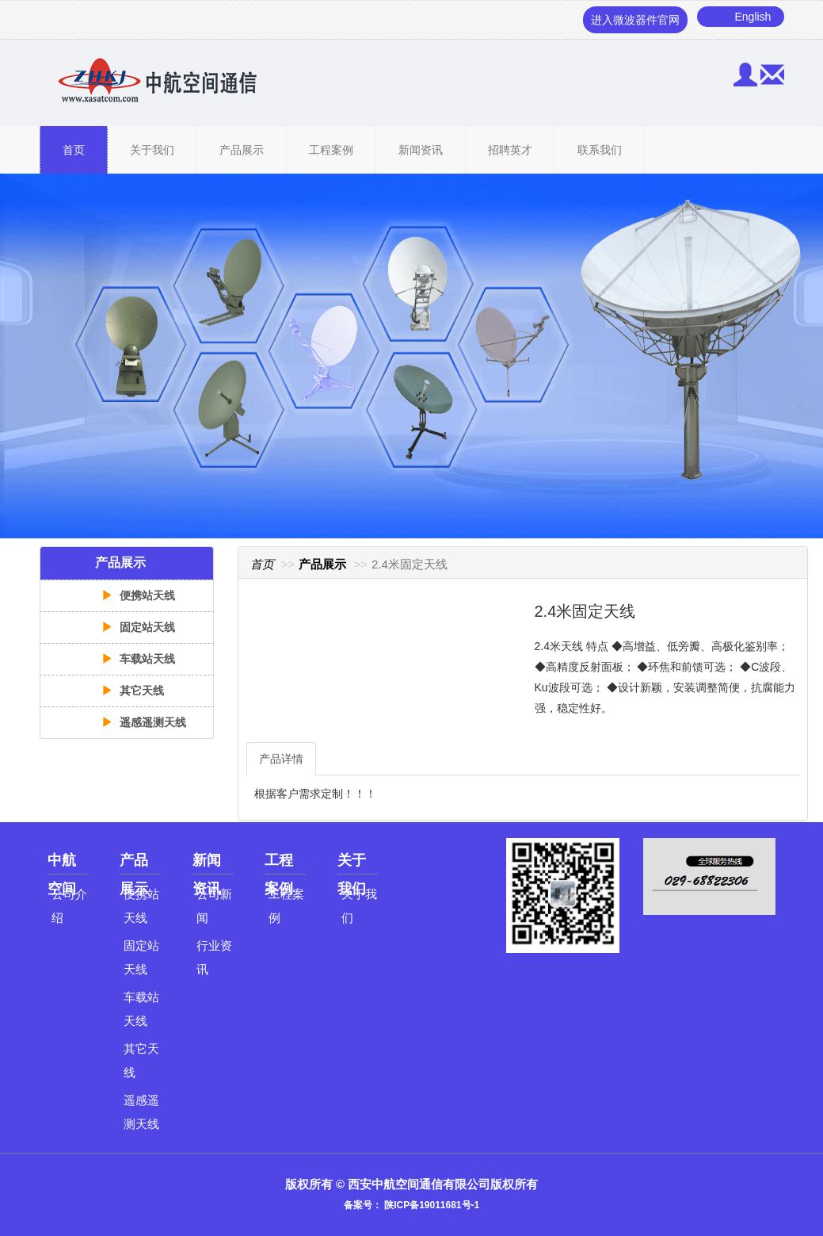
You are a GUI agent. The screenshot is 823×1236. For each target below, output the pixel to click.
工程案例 (331, 149)
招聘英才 (510, 149)
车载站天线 (138, 658)
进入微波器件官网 (635, 19)
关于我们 (152, 149)
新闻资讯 (420, 149)
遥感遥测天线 (144, 722)
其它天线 (133, 690)
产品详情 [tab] (281, 758)
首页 (74, 149)
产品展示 (241, 149)
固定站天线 (138, 627)
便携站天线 (138, 595)
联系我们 (599, 149)
